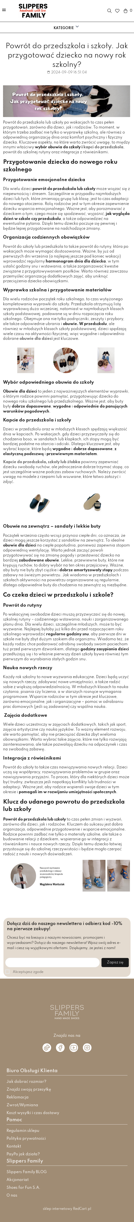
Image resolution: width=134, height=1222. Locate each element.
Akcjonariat (18, 1180)
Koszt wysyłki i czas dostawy (33, 1113)
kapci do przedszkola (103, 147)
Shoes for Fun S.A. (23, 1188)
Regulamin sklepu (23, 1131)
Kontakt (14, 1146)
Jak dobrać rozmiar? (26, 1082)
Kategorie (67, 27)
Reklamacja (18, 1097)
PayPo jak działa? (23, 1154)
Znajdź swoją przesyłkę (29, 1090)
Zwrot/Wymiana (22, 1105)
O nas (12, 1195)
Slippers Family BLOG (27, 1172)
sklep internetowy (57, 1209)
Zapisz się (115, 962)
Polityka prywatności (26, 1139)
